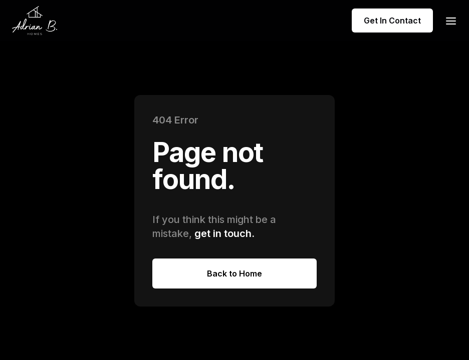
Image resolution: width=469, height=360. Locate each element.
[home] (34, 20)
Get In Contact (392, 21)
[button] (448, 20)
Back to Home (234, 273)
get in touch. (224, 234)
